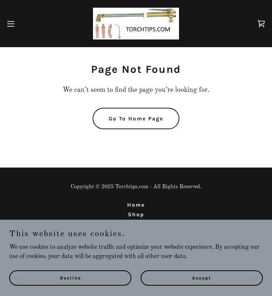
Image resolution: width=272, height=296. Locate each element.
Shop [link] (136, 214)
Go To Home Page (136, 118)
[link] (136, 23)
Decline (70, 277)
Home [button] (136, 205)
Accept (201, 277)
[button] (23, 23)
